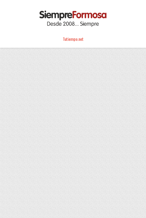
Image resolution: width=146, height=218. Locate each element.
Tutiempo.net (73, 39)
